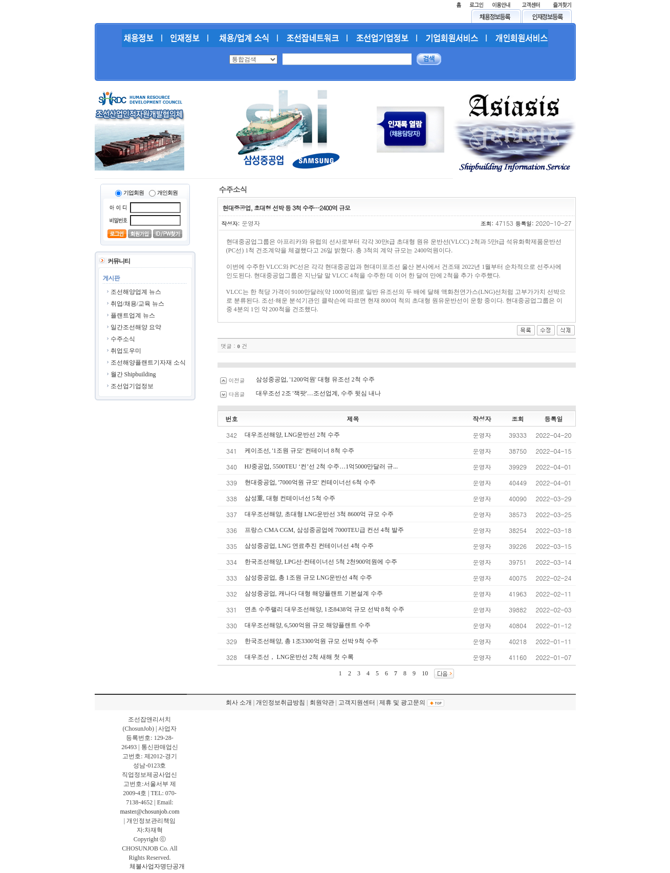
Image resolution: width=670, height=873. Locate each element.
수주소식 (123, 339)
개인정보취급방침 (280, 702)
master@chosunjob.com (149, 811)
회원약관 (322, 702)
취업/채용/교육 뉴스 (138, 303)
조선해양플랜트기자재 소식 (148, 362)
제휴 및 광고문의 (402, 702)
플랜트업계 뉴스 (133, 315)
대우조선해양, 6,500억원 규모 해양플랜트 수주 (308, 625)
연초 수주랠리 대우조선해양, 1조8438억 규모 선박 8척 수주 (324, 609)
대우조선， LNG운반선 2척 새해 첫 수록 (299, 657)
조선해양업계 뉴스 (136, 291)
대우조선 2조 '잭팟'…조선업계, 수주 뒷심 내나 (318, 393)
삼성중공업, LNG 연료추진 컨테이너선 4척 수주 (309, 545)
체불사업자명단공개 (157, 866)
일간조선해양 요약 (136, 327)
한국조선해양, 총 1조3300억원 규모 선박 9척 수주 (311, 641)
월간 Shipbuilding (133, 374)
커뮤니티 (118, 261)
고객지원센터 (356, 702)
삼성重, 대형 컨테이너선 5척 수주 (290, 498)
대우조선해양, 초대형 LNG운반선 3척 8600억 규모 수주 (319, 514)
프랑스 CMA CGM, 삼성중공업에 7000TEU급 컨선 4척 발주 (324, 530)
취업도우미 (126, 350)
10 (425, 673)
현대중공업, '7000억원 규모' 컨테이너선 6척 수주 (310, 482)
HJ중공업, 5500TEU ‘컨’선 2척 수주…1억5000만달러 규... (321, 466)
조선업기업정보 (132, 386)
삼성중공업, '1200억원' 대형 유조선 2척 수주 (315, 379)
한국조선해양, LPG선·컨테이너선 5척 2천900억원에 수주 (321, 561)
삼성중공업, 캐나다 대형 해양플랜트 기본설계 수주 (314, 593)
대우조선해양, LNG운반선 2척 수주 (292, 434)
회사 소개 (239, 702)
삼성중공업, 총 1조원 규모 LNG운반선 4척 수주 (309, 577)
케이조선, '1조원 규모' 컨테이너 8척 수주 (299, 450)
